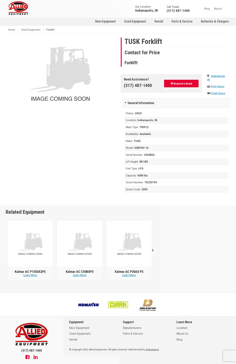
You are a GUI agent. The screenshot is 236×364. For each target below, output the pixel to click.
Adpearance (152, 349)
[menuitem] (105, 21)
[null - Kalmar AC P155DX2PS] (30, 244)
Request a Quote (181, 83)
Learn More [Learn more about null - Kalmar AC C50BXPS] (79, 275)
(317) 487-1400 (138, 85)
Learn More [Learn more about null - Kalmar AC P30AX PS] (129, 275)
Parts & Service (181, 21)
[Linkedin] (35, 357)
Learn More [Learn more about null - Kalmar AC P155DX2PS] (30, 275)
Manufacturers (132, 328)
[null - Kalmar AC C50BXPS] (79, 244)
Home (11, 29)
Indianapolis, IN (146, 10)
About (218, 8)
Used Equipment (135, 21)
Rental (159, 21)
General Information (141, 103)
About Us (182, 333)
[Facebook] (27, 357)
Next (151, 250)
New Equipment (105, 21)
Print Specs (217, 86)
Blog (207, 8)
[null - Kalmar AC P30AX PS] (129, 244)
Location (182, 328)
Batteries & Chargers (215, 21)
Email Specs (218, 93)
